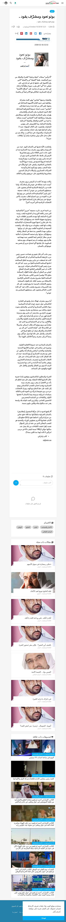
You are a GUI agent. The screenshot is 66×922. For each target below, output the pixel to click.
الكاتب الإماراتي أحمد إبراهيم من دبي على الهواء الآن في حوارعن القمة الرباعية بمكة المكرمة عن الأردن (34, 847)
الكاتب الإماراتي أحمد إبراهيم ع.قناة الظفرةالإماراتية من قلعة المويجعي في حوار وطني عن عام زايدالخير (34, 801)
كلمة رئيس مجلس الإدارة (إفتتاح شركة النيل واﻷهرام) (33, 779)
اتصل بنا (15, 912)
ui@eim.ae (47, 440)
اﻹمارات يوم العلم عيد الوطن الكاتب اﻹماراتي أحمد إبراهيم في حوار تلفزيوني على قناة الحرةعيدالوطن (34, 870)
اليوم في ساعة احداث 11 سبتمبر (41, 758)
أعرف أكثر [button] (56, 911)
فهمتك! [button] (43, 918)
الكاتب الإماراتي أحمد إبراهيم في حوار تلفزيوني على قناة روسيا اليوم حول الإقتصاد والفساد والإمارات (34, 894)
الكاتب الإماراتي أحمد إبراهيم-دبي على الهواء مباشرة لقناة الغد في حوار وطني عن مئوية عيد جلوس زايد (34, 824)
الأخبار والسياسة (37, 754)
